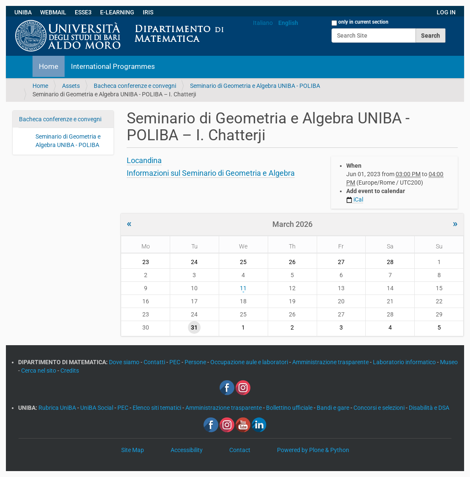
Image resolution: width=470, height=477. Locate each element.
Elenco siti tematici (157, 407)
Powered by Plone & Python (313, 450)
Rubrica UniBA (57, 407)
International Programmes (113, 66)
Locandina (144, 160)
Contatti (155, 362)
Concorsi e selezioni (379, 407)
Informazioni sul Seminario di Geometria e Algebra (211, 173)
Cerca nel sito (39, 370)
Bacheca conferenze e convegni (135, 85)
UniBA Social (96, 407)
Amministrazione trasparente (331, 362)
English (288, 22)
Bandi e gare (333, 407)
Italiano (263, 22)
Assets (71, 85)
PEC (175, 362)
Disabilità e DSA (429, 407)
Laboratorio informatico (405, 362)
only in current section (363, 22)
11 (243, 288)
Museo (449, 362)
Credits (69, 370)
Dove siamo (125, 362)
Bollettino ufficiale (290, 407)
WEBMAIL (53, 12)
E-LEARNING (117, 12)
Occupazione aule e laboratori (249, 362)
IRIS (148, 12)
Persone (196, 362)
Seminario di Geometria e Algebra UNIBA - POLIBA (255, 85)
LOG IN (446, 12)
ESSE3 (83, 12)
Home (48, 66)
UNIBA (23, 12)
